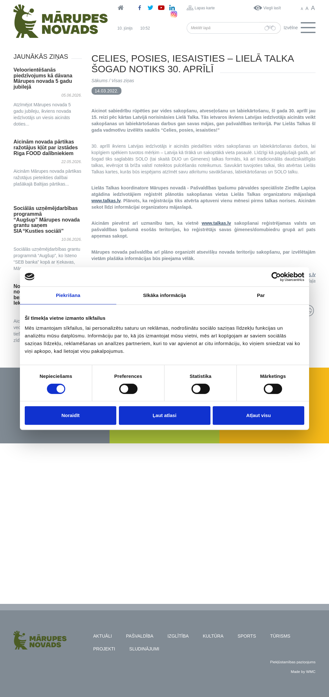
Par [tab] (261, 295)
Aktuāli (102, 636)
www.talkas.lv (106, 200)
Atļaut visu (258, 415)
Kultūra (213, 636)
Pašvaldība (139, 636)
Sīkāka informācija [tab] (164, 295)
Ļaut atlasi (164, 415)
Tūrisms (280, 636)
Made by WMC (303, 671)
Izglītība (178, 636)
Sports (246, 636)
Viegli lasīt (272, 8)
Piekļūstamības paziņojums (293, 662)
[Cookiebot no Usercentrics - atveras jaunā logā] (276, 277)
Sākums (100, 80)
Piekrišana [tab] (68, 295)
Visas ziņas (122, 80)
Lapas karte (205, 8)
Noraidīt (70, 415)
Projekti (104, 648)
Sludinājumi (144, 648)
